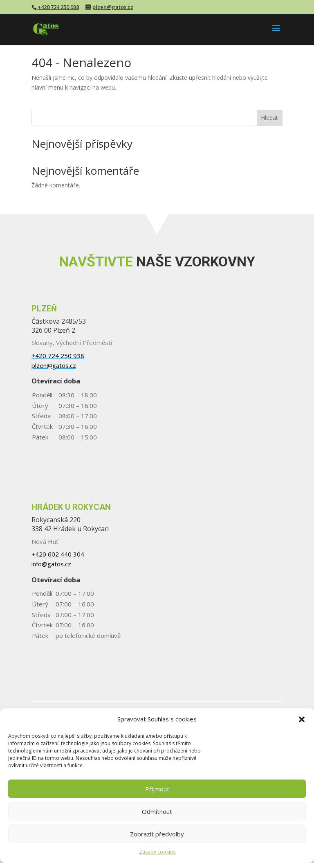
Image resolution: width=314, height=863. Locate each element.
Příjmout (157, 789)
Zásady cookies (157, 851)
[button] (302, 719)
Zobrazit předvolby (157, 834)
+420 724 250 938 (58, 7)
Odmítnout (157, 811)
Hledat (269, 118)
